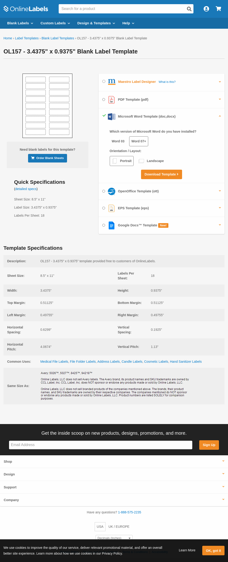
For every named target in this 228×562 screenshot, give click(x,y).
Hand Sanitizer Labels (186, 361)
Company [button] (11, 500)
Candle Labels (132, 361)
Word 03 (118, 141)
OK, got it (213, 551)
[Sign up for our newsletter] (100, 445)
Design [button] (9, 474)
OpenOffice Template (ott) (130, 191)
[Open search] (189, 9)
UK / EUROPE (119, 526)
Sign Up (209, 445)
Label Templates (27, 38)
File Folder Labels (83, 361)
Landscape (151, 161)
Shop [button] (8, 461)
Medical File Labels (54, 361)
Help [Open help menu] (128, 23)
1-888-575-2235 (129, 512)
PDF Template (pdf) (125, 99)
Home (7, 38)
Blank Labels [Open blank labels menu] (20, 23)
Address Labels (108, 361)
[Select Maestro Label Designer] (103, 81)
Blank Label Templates (58, 38)
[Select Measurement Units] (114, 538)
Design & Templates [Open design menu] (96, 23)
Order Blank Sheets (47, 158)
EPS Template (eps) (125, 208)
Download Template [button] (161, 174)
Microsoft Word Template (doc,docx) (139, 116)
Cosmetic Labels (156, 361)
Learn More (187, 550)
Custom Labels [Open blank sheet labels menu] (55, 23)
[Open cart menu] (218, 9)
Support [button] (10, 487)
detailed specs (26, 189)
